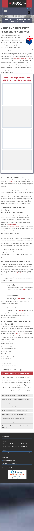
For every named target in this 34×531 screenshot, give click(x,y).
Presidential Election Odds (9, 463)
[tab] (17, 376)
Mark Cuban (23, 292)
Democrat (11, 184)
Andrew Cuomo (20, 301)
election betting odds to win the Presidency (22, 58)
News (5, 11)
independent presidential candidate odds (16, 275)
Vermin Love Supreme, (14, 229)
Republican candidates (13, 227)
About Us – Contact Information (10, 466)
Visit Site (17, 100)
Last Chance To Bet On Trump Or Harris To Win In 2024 (15, 446)
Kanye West (21, 313)
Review (17, 103)
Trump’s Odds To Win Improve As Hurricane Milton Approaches (17, 455)
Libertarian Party (6, 218)
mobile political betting (20, 336)
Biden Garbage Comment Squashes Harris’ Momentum (15, 449)
